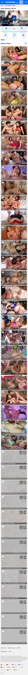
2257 (10, 651)
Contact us (3, 647)
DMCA (18, 647)
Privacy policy (4, 651)
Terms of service (11, 647)
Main (2, 5)
